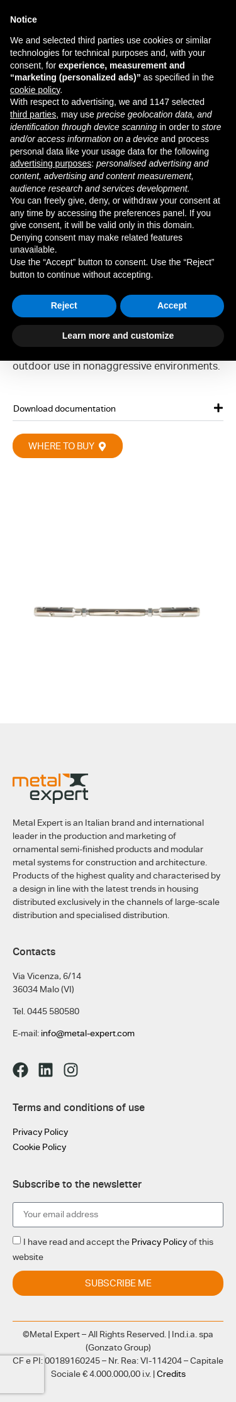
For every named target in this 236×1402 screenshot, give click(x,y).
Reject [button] (64, 305)
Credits (171, 1374)
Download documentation (64, 408)
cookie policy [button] (35, 90)
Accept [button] (172, 305)
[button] (118, 408)
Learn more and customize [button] (118, 336)
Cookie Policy (39, 1147)
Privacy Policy (40, 1132)
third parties (33, 114)
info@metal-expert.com (88, 1033)
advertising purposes (50, 163)
